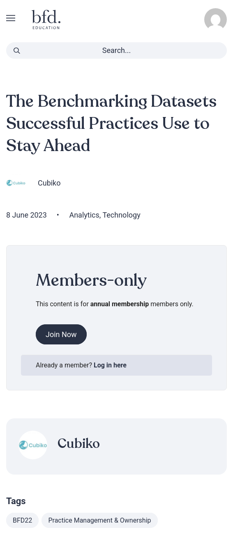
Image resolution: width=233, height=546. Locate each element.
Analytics (84, 215)
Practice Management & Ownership (99, 520)
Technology (121, 215)
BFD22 (22, 520)
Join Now (61, 334)
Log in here (110, 365)
